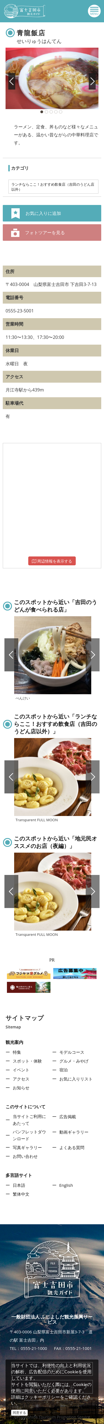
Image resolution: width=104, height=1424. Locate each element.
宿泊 (63, 1069)
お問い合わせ (25, 1156)
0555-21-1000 (34, 1348)
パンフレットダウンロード (29, 1135)
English (66, 1185)
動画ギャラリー (73, 1132)
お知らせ (21, 1087)
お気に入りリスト (76, 1079)
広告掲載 (67, 1116)
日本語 (19, 1185)
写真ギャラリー (27, 1147)
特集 (17, 1052)
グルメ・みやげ (73, 1061)
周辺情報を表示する (52, 561)
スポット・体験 (27, 1061)
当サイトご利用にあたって (29, 1120)
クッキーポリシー (42, 1397)
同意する (19, 1412)
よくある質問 (71, 1147)
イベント (21, 1069)
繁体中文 (21, 1194)
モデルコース (71, 1052)
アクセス (21, 1079)
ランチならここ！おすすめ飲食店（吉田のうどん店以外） (52, 187)
